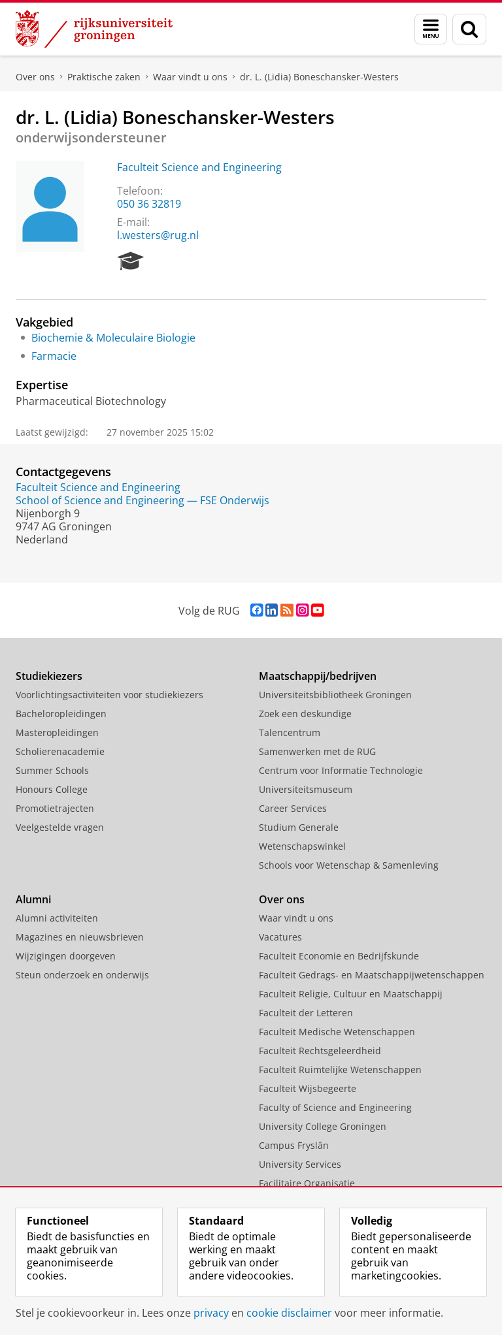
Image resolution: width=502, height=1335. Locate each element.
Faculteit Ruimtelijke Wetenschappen (340, 1069)
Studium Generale (299, 827)
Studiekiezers (49, 676)
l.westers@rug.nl (158, 235)
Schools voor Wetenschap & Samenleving (349, 865)
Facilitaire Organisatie (307, 1183)
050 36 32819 (149, 204)
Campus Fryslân (294, 1145)
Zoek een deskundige (305, 713)
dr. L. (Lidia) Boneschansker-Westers (319, 77)
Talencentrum (289, 732)
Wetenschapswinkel (302, 846)
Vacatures (280, 937)
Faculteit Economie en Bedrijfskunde (339, 956)
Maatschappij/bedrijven (317, 676)
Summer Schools (52, 770)
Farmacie (53, 356)
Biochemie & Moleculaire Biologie (113, 337)
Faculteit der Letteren (306, 1012)
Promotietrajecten (55, 808)
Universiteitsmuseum (305, 789)
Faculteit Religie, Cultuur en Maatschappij (351, 994)
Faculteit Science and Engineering (199, 167)
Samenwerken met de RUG (317, 751)
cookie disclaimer (289, 1313)
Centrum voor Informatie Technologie (341, 770)
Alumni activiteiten (57, 918)
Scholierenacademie (60, 751)
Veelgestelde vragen (60, 827)
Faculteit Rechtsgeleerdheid (320, 1050)
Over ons (35, 77)
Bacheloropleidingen (61, 713)
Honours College (52, 789)
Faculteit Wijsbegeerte (307, 1088)
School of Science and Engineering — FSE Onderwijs (142, 500)
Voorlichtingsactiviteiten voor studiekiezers (109, 694)
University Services (300, 1164)
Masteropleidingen (57, 732)
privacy (211, 1313)
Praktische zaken (104, 77)
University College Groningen (322, 1126)
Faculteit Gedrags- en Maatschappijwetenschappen (371, 975)
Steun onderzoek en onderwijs (82, 975)
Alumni (33, 899)
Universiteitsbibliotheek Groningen (335, 694)
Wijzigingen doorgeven (66, 956)
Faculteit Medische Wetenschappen (337, 1031)
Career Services (293, 808)
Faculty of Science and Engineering (335, 1107)
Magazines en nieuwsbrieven (80, 937)
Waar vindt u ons (190, 77)
